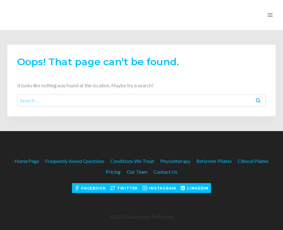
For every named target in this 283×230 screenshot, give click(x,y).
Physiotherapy (175, 161)
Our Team (137, 172)
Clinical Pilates (253, 161)
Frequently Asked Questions (74, 161)
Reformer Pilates (214, 161)
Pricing (113, 172)
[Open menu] (270, 15)
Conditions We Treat (132, 161)
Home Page (26, 161)
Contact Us (165, 172)
